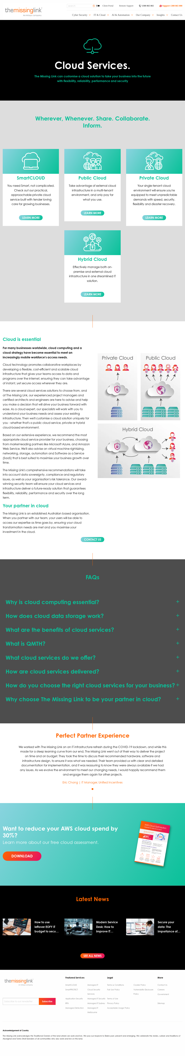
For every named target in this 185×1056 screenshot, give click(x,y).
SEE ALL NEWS (92, 956)
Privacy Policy (113, 1003)
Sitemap (161, 1003)
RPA (67, 1003)
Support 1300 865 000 (171, 5)
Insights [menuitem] (161, 15)
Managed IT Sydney (96, 1003)
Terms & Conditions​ (115, 985)
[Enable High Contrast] (98, 6)
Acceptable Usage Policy (118, 1008)
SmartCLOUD (71, 985)
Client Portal (107, 5)
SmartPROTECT (71, 990)
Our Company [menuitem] (143, 15)
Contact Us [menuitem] (176, 15)
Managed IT (92, 985)
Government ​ (163, 994)
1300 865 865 (146, 5)
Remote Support (126, 5)
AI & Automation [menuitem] (121, 15)
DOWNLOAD (22, 856)
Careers (161, 990)
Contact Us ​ (163, 985)
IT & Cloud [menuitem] (99, 15)
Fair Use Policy (113, 990)
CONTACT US (92, 539)
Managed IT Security (96, 999)
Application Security (74, 999)
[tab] (92, 602)
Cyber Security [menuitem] (79, 15)
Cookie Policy (140, 985)
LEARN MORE (31, 217)
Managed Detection (74, 1008)
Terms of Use (112, 999)
